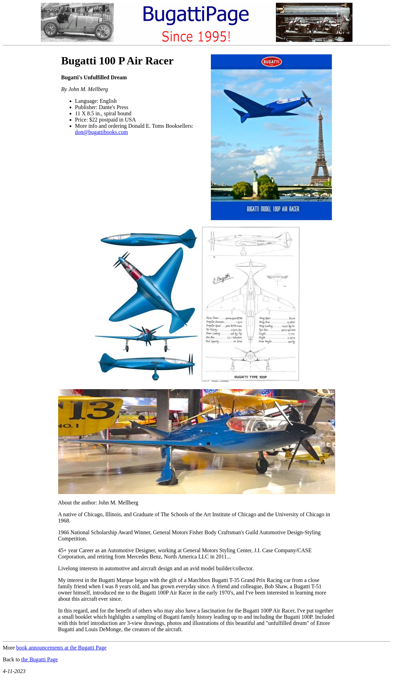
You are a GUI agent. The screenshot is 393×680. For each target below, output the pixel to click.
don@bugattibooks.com (101, 132)
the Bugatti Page (39, 659)
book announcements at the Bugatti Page (61, 648)
